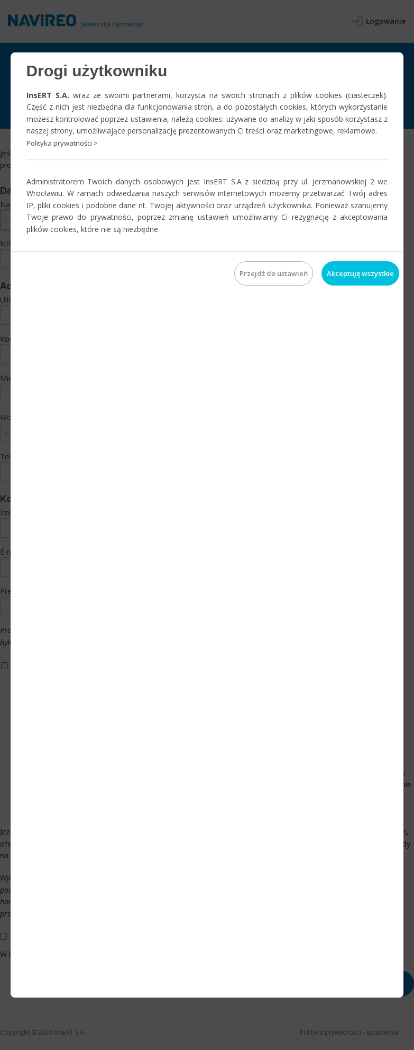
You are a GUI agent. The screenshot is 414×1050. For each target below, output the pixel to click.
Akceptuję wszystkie (360, 273)
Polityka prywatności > (62, 143)
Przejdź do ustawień (274, 273)
